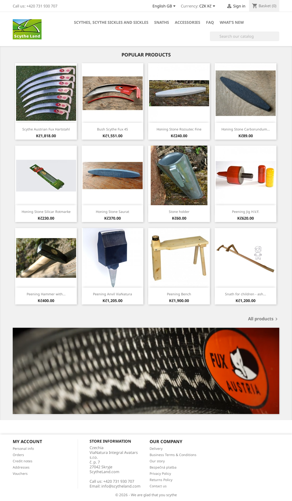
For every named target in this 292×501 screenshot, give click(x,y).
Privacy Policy (160, 473)
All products (263, 319)
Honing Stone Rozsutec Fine (179, 129)
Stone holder (179, 211)
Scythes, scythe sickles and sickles (111, 22)
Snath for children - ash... (245, 294)
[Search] (244, 36)
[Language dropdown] (164, 6)
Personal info (23, 448)
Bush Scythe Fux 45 (112, 129)
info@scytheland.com (120, 486)
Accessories (187, 22)
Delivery (156, 448)
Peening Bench (179, 294)
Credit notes (22, 461)
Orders (18, 454)
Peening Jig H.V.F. (245, 211)
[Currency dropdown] (208, 6)
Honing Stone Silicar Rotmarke (46, 211)
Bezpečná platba (163, 467)
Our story (157, 461)
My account (27, 441)
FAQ (210, 22)
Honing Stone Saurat (112, 211)
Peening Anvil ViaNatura (112, 294)
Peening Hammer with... (46, 294)
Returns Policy (161, 479)
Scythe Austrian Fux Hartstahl (46, 129)
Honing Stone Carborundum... (245, 129)
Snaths (161, 22)
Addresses (21, 467)
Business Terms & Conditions (173, 454)
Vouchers (20, 473)
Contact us (158, 486)
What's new (232, 22)
